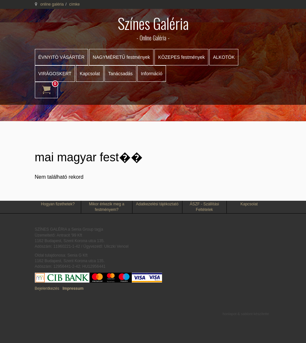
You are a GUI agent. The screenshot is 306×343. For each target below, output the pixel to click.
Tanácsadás (120, 73)
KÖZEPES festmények (181, 57)
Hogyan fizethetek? (58, 204)
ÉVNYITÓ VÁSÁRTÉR (61, 57)
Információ (151, 73)
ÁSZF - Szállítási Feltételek (204, 207)
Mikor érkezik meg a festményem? (106, 207)
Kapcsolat (90, 73)
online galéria (52, 4)
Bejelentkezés (47, 288)
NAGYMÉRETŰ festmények (121, 57)
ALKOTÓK (224, 57)
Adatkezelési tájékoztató (157, 204)
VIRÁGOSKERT (55, 73)
